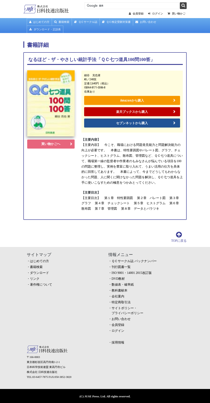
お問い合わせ (145, 22)
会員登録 (118, 325)
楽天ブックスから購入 (132, 112)
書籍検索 (61, 22)
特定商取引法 (121, 302)
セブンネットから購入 (132, 123)
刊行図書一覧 (121, 267)
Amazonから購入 (132, 100)
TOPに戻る (179, 240)
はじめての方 (39, 22)
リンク (34, 278)
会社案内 (118, 296)
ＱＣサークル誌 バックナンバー (134, 261)
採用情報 (118, 342)
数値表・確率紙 (123, 284)
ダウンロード (39, 273)
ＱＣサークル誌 (85, 22)
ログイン (118, 330)
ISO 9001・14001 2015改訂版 (132, 273)
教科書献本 (119, 290)
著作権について (41, 284)
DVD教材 (118, 278)
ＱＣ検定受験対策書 (116, 22)
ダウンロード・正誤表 (45, 29)
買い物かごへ (50, 144)
